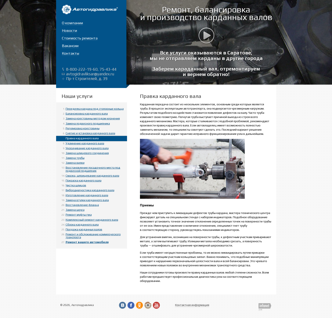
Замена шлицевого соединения (87, 153)
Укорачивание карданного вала (87, 148)
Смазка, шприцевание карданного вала (92, 175)
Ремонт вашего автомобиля (87, 242)
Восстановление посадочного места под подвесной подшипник (93, 169)
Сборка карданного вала (82, 224)
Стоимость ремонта (80, 38)
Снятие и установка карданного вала (90, 133)
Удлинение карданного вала (85, 143)
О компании (72, 23)
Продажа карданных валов (84, 229)
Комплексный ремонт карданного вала (92, 219)
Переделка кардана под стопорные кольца (95, 108)
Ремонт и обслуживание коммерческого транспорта (93, 236)
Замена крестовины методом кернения (93, 118)
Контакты (70, 53)
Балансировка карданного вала (87, 113)
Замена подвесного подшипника (88, 123)
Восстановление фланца (82, 205)
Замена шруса (75, 209)
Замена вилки (75, 162)
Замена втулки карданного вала (87, 200)
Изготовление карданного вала (87, 195)
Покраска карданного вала (83, 180)
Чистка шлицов (76, 185)
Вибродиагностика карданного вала (90, 190)
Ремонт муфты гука (79, 214)
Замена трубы (75, 158)
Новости (69, 30)
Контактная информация (192, 305)
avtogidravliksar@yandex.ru (90, 74)
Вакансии (70, 45)
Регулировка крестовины (83, 128)
